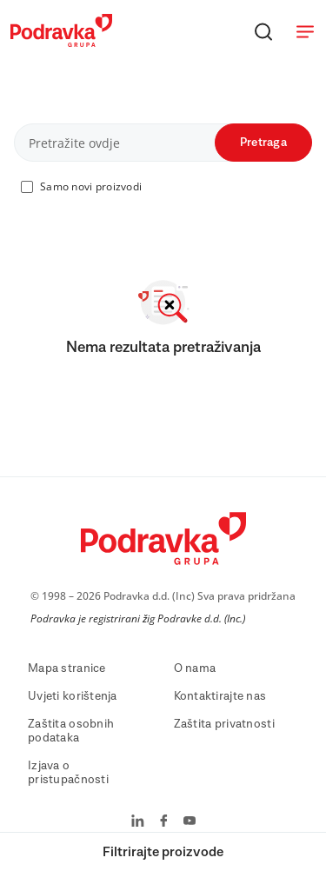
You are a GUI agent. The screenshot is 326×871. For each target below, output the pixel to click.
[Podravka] (61, 43)
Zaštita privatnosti (224, 724)
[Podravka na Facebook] (164, 822)
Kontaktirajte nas (220, 696)
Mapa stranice (67, 668)
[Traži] (263, 31)
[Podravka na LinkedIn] (137, 822)
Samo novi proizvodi (91, 186)
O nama (195, 668)
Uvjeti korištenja (72, 696)
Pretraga (263, 142)
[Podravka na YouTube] (189, 822)
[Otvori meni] (305, 31)
